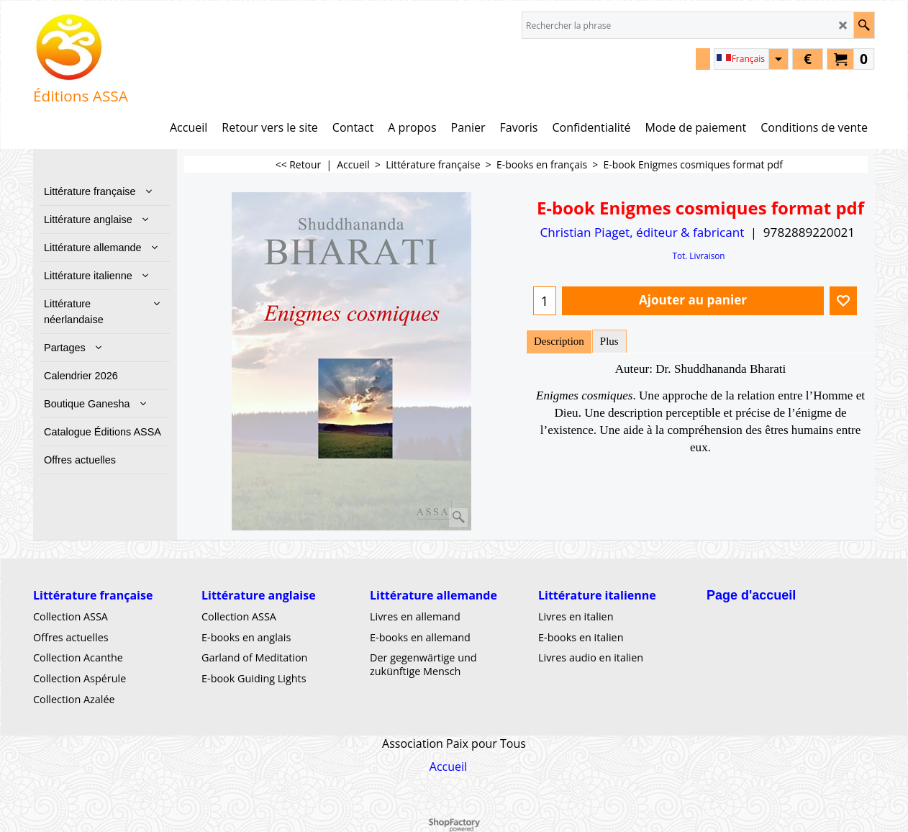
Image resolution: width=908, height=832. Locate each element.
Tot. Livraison (698, 255)
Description (559, 341)
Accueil (448, 766)
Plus (609, 341)
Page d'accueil (751, 595)
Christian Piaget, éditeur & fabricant (642, 232)
